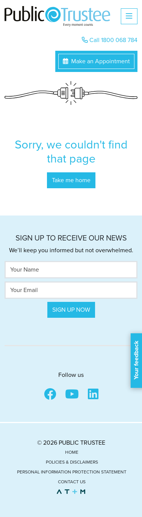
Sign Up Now (71, 310)
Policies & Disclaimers (72, 462)
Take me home (71, 180)
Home (71, 452)
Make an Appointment (96, 61)
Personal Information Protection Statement (71, 472)
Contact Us (72, 481)
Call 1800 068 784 (109, 40)
